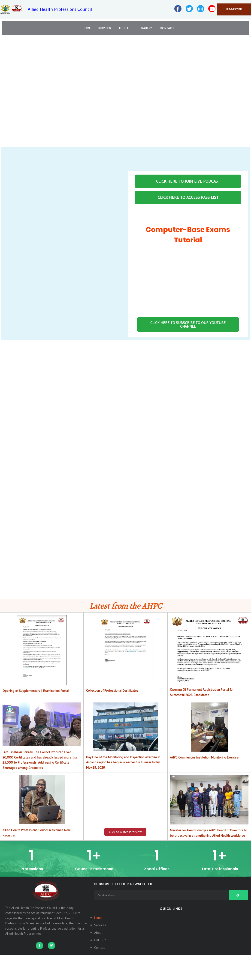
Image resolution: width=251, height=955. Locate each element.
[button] (7, 94)
